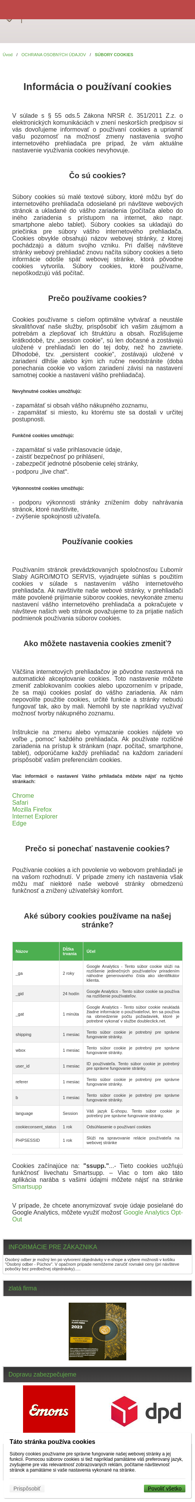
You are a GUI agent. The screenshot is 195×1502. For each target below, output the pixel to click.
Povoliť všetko (165, 1488)
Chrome (23, 795)
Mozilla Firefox (32, 809)
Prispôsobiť (27, 1488)
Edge (19, 823)
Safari (20, 802)
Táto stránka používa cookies (52, 1442)
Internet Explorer (35, 816)
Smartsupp (27, 1186)
